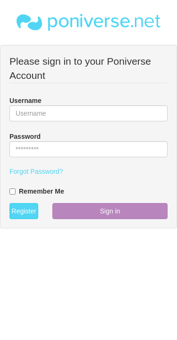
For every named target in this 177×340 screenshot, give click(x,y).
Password (25, 136)
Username (25, 100)
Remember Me (36, 191)
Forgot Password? (36, 171)
